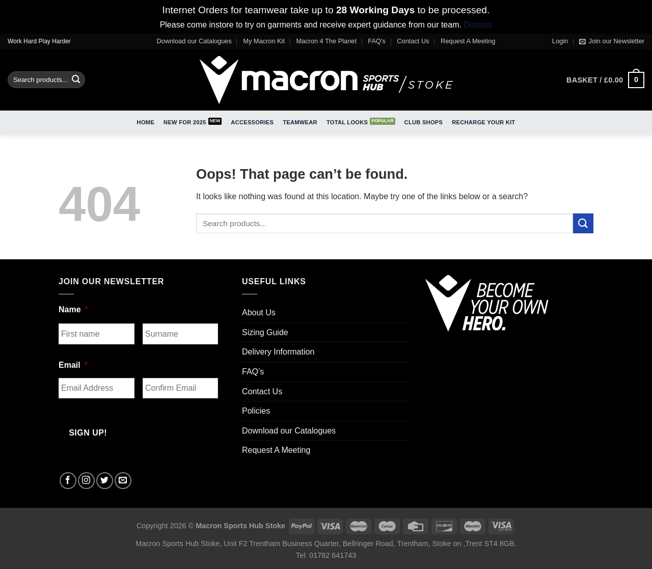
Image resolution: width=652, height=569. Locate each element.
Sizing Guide (265, 332)
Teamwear (300, 122)
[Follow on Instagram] (86, 480)
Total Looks (347, 122)
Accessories (252, 122)
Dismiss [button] (478, 24)
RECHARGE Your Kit (483, 122)
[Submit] (76, 80)
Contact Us (413, 41)
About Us (259, 312)
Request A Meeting (468, 41)
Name (73, 309)
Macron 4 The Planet (326, 41)
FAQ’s (377, 41)
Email (73, 365)
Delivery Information (278, 351)
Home (145, 122)
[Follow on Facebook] (68, 480)
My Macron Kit (264, 41)
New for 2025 (185, 122)
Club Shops (423, 122)
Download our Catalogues (194, 41)
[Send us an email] (123, 480)
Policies (256, 411)
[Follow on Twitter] (104, 480)
